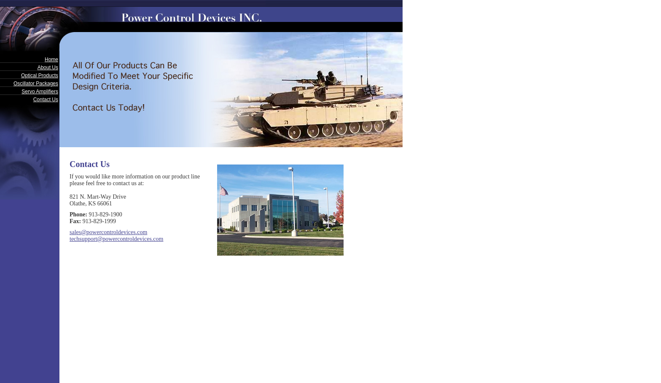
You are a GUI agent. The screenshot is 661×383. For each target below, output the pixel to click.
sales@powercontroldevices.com (108, 232)
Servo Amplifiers (39, 91)
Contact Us (45, 99)
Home (51, 59)
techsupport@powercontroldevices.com (116, 239)
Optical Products (39, 75)
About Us (48, 67)
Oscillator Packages (35, 83)
